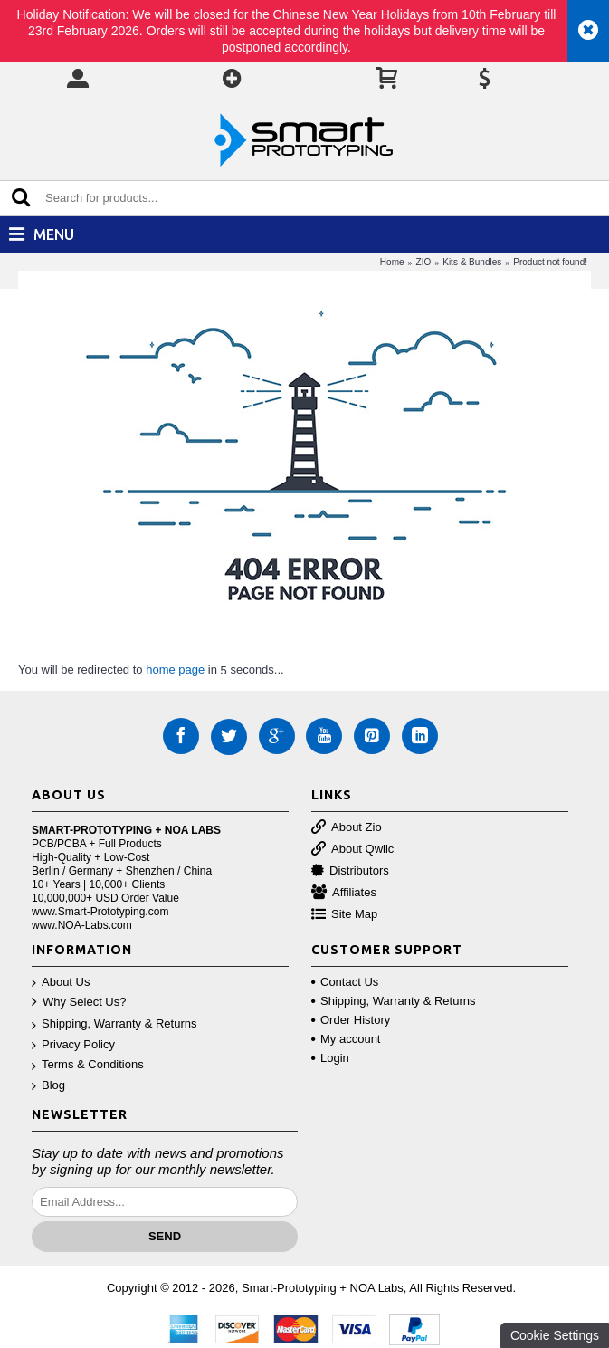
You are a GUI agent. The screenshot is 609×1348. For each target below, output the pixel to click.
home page (175, 669)
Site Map (344, 915)
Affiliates (343, 893)
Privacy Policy (73, 1045)
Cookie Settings (554, 1335)
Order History (350, 1020)
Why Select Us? (79, 1002)
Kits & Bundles (471, 262)
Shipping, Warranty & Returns (114, 1024)
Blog (48, 1086)
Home (392, 262)
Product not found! (550, 262)
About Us (61, 982)
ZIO (424, 262)
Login (330, 1058)
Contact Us (344, 982)
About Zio (346, 828)
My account (345, 1039)
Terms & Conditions (88, 1065)
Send (164, 1236)
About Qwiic (352, 849)
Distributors (350, 871)
